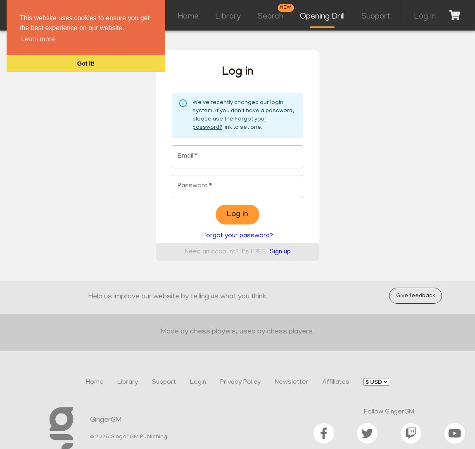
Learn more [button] (38, 39)
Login (198, 382)
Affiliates (335, 382)
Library (228, 16)
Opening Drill (322, 16)
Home (188, 16)
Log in (425, 16)
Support (375, 16)
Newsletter (292, 382)
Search (270, 16)
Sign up (280, 252)
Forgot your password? (237, 236)
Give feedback (416, 295)
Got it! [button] (86, 63)
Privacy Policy (240, 382)
